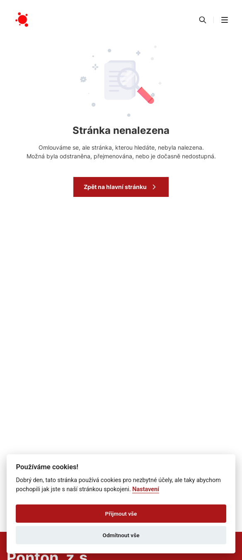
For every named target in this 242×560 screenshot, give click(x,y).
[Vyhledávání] (202, 20)
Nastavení (145, 489)
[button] (224, 20)
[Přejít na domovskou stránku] (22, 19)
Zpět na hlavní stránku (121, 187)
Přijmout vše (121, 513)
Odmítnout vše (121, 535)
